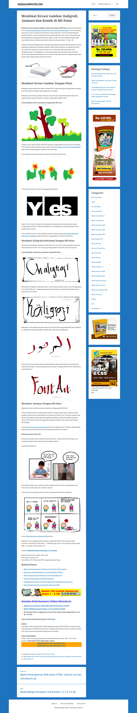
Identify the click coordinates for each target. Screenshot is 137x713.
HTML (93, 202)
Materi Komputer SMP (98, 234)
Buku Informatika (96, 197)
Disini (53, 619)
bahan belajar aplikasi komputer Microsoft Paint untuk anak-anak (47, 30)
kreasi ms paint (40, 656)
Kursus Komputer (96, 211)
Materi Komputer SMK (98, 230)
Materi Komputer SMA (98, 225)
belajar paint (31, 656)
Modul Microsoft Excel (98, 285)
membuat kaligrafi (64, 656)
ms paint (24, 659)
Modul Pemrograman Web (99, 290)
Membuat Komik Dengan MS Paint (38, 536)
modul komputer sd (97, 267)
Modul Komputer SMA (98, 271)
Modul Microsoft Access (99, 281)
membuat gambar (52, 656)
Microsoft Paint (49, 654)
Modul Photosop (96, 294)
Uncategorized (95, 308)
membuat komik (76, 656)
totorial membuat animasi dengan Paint (38, 427)
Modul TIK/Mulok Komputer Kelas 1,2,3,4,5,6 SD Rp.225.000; (44, 609)
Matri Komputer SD (97, 239)
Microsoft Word (96, 253)
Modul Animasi (95, 257)
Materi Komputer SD (37, 654)
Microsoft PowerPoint (98, 248)
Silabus (93, 299)
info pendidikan (96, 207)
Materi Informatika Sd (98, 216)
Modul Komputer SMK (98, 276)
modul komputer (96, 262)
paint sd (30, 659)
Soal (92, 304)
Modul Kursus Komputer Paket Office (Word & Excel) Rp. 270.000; (46, 606)
